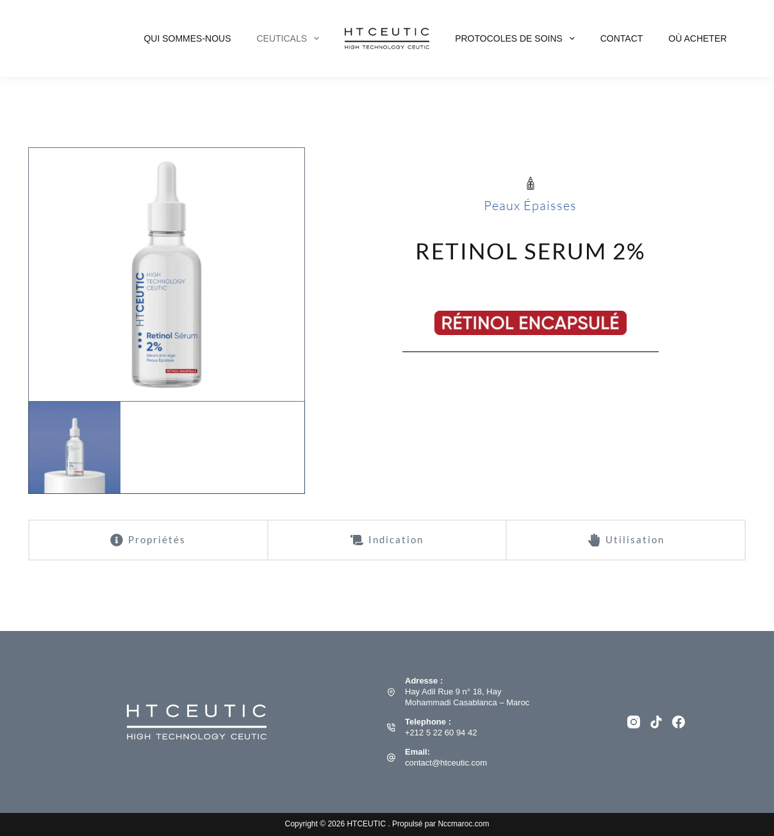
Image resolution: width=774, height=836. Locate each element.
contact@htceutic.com (446, 762)
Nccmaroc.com (463, 823)
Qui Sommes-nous (187, 38)
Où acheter (697, 38)
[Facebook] (678, 722)
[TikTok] (656, 722)
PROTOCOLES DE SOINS (517, 38)
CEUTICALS (290, 38)
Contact (621, 38)
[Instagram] (633, 722)
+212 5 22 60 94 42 (441, 732)
